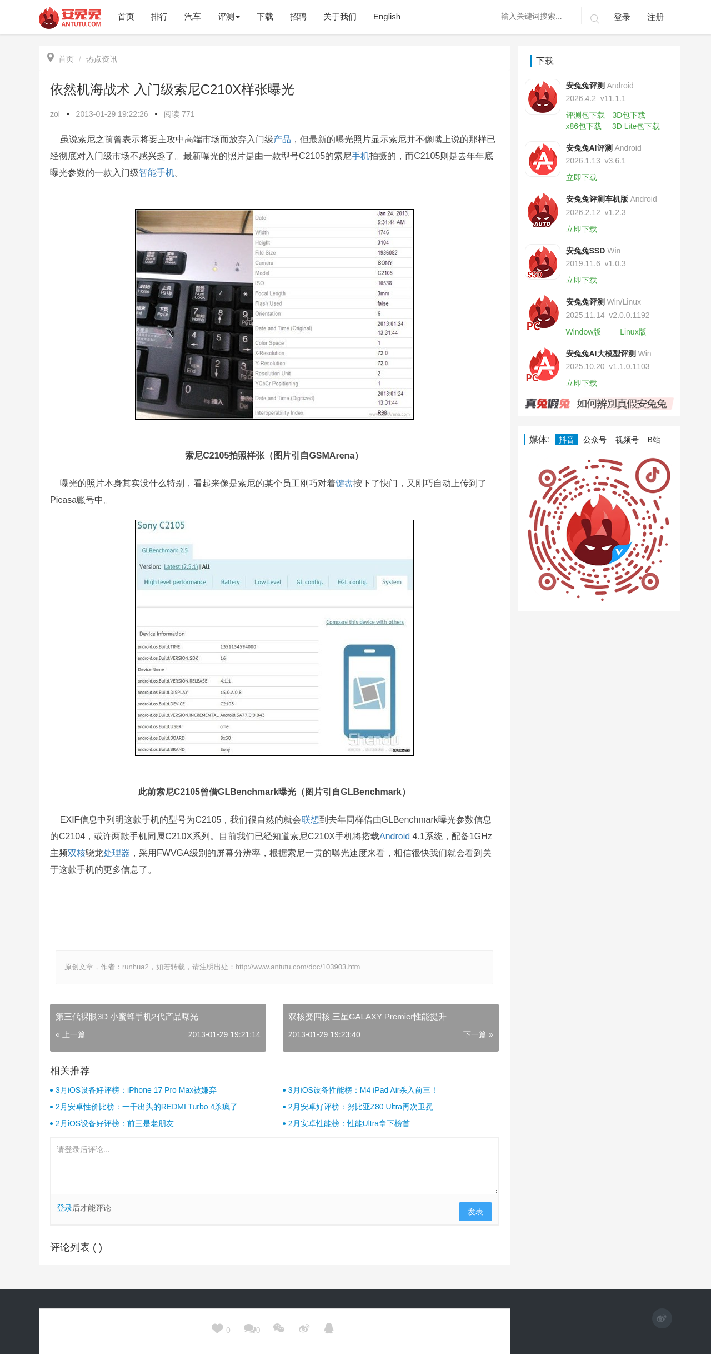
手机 (360, 156)
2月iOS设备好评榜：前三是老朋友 (115, 1123)
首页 (60, 58)
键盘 (344, 483)
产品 (282, 139)
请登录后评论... (274, 1166)
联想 (310, 819)
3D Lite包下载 (636, 126)
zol (55, 113)
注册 (655, 17)
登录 (622, 17)
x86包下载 (584, 126)
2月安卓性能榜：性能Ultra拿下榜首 (349, 1123)
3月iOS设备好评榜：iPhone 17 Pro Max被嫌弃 (136, 1090)
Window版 (584, 331)
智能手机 (156, 172)
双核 (77, 853)
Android (394, 836)
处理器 (116, 853)
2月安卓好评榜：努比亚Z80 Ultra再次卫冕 (360, 1106)
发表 (475, 1211)
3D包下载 (628, 115)
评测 (229, 16)
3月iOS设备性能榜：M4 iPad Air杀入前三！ (363, 1090)
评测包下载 (585, 115)
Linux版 (633, 331)
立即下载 (581, 177)
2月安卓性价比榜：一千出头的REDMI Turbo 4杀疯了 (147, 1106)
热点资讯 (101, 58)
